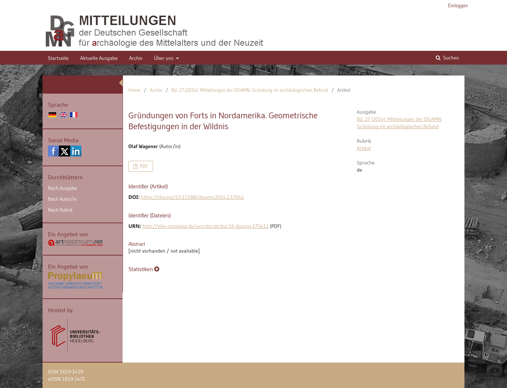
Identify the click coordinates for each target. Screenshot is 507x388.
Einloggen (458, 5)
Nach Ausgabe (62, 188)
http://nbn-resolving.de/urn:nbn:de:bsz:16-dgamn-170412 (206, 226)
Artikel (364, 148)
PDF (143, 166)
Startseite (58, 58)
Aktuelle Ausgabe (98, 58)
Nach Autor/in (62, 199)
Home (134, 90)
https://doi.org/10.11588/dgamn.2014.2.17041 (192, 197)
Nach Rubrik (60, 210)
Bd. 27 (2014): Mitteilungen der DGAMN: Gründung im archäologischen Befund (250, 90)
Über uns (164, 58)
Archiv (136, 58)
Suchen (450, 57)
